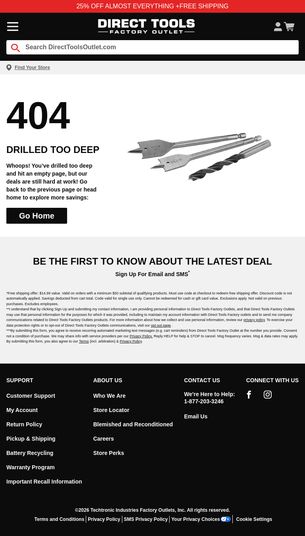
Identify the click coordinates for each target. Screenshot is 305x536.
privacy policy (253, 320)
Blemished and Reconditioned (133, 424)
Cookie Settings (254, 519)
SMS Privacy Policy (146, 519)
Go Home (36, 215)
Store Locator (111, 410)
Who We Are (109, 396)
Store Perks (108, 453)
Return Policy (24, 424)
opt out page (161, 325)
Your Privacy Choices (201, 519)
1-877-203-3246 (204, 401)
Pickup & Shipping (31, 438)
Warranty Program (30, 467)
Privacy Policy (131, 341)
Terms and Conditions (60, 519)
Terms (84, 341)
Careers (103, 438)
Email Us (195, 416)
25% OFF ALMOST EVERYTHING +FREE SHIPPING (152, 6)
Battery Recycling (29, 453)
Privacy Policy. (141, 336)
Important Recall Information (44, 481)
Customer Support (30, 396)
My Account (22, 410)
